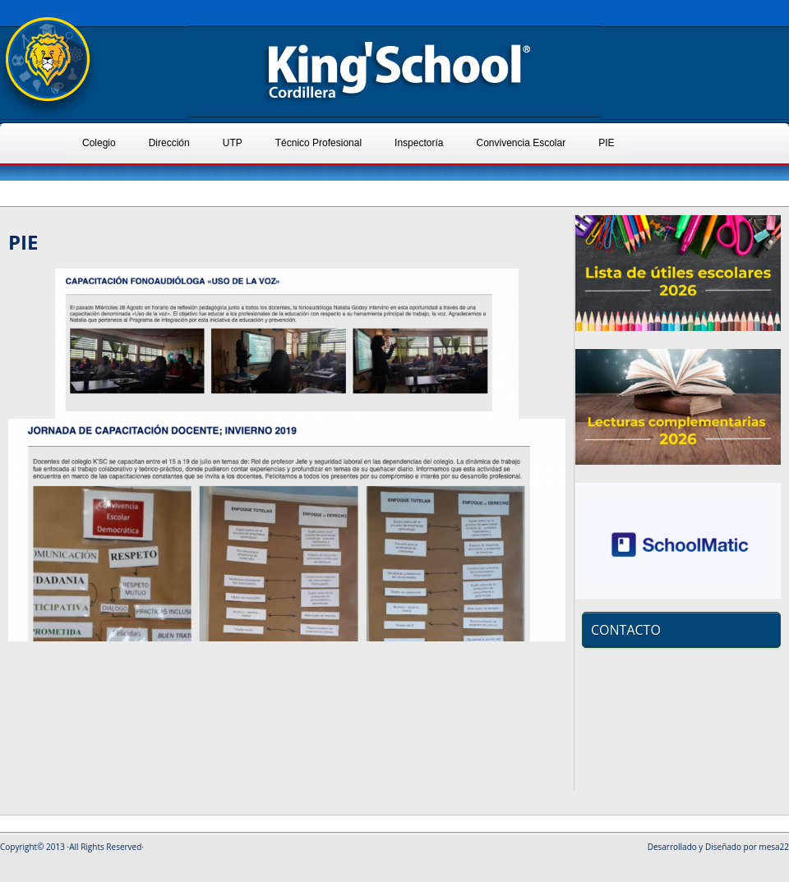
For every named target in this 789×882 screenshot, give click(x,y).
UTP (232, 143)
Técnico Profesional (318, 143)
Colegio (99, 143)
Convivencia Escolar (520, 143)
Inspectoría (418, 143)
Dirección (169, 143)
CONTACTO (626, 630)
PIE (606, 143)
